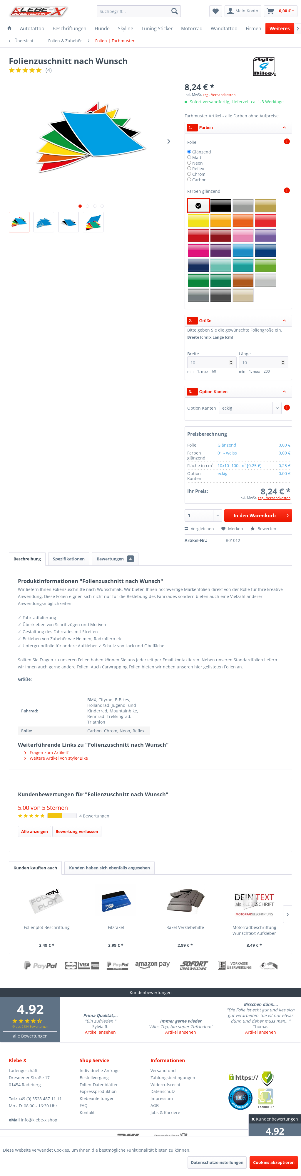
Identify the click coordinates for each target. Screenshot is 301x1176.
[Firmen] (253, 28)
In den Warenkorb (261, 515)
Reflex (198, 168)
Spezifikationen (69, 559)
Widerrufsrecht (165, 1084)
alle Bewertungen (30, 1036)
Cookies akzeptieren (274, 1162)
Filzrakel (116, 927)
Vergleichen (199, 528)
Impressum (161, 1098)
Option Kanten (201, 408)
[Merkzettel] (215, 11)
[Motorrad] (192, 28)
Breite (212, 359)
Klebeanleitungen (97, 1098)
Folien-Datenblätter (99, 1084)
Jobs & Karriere (165, 1112)
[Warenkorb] (280, 11)
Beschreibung (27, 559)
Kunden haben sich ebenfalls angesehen (109, 868)
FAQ (84, 1105)
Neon (197, 163)
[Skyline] (125, 28)
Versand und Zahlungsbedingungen (172, 1074)
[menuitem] (139, 11)
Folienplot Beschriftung (47, 927)
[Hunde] (102, 28)
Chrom (198, 174)
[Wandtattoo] (224, 28)
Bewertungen (115, 558)
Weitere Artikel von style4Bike (56, 758)
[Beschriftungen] (70, 28)
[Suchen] (174, 11)
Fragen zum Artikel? (46, 752)
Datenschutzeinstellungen (217, 1162)
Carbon (199, 180)
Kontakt (87, 1112)
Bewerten (263, 528)
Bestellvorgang (94, 1077)
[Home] (9, 28)
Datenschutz (162, 1091)
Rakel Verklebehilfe (185, 927)
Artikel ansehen (100, 1032)
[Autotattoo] (32, 28)
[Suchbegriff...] (139, 11)
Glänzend (201, 152)
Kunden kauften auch (35, 868)
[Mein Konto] (243, 11)
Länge (264, 359)
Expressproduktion (98, 1091)
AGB (154, 1105)
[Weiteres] (279, 28)
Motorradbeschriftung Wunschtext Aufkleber (254, 930)
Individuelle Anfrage (100, 1070)
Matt (196, 157)
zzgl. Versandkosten (219, 94)
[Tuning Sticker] (157, 28)
